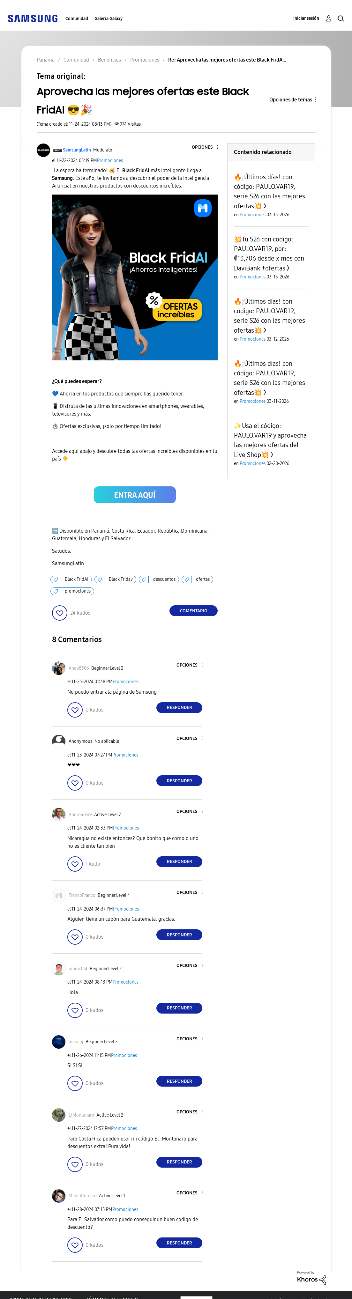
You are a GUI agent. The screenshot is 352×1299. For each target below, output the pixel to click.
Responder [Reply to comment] (179, 707)
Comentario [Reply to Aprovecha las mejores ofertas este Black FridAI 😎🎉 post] (193, 611)
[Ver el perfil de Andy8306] (79, 668)
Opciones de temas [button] (290, 100)
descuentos (164, 579)
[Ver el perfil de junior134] (78, 968)
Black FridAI (76, 579)
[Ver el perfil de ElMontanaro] (81, 1115)
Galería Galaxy (108, 18)
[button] (207, 147)
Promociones (110, 160)
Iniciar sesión (306, 18)
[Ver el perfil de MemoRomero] (83, 1196)
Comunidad (76, 18)
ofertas (203, 579)
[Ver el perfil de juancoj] (76, 1041)
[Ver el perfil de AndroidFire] (80, 814)
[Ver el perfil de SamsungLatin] (77, 150)
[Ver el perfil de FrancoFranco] (82, 895)
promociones (78, 591)
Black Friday (121, 579)
